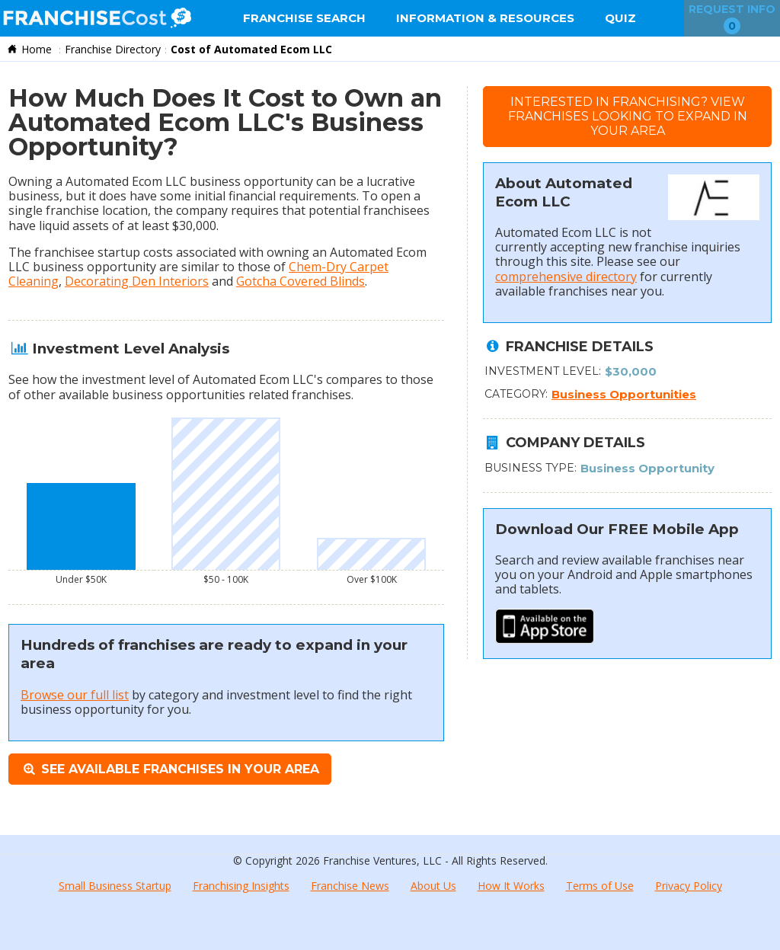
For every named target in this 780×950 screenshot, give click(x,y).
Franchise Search (304, 18)
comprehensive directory (566, 276)
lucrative (390, 181)
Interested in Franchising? (627, 116)
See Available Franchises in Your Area (170, 769)
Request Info (732, 18)
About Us (433, 885)
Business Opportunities (623, 394)
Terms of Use (600, 885)
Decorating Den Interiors (137, 281)
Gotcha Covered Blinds (300, 281)
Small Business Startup (115, 885)
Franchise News (350, 885)
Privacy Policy (688, 885)
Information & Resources (485, 18)
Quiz (620, 18)
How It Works (511, 885)
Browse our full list (75, 694)
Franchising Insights (241, 885)
